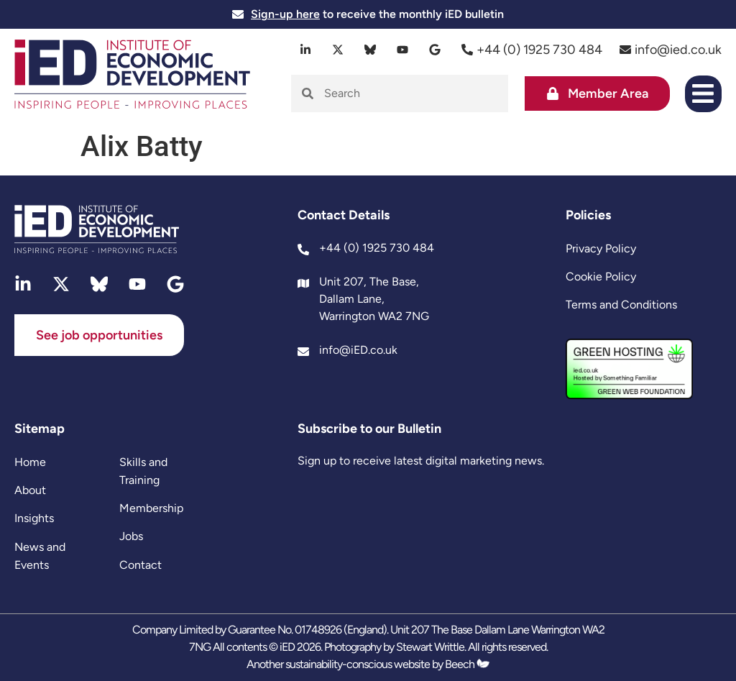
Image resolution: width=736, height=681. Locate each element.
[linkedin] (306, 49)
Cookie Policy (601, 276)
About (30, 490)
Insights (34, 518)
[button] (703, 94)
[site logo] (132, 76)
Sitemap (39, 429)
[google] (435, 49)
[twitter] (338, 49)
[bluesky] (371, 49)
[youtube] (403, 49)
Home (30, 462)
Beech (467, 664)
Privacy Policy (601, 248)
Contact (140, 565)
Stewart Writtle (430, 647)
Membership (151, 508)
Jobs (131, 536)
